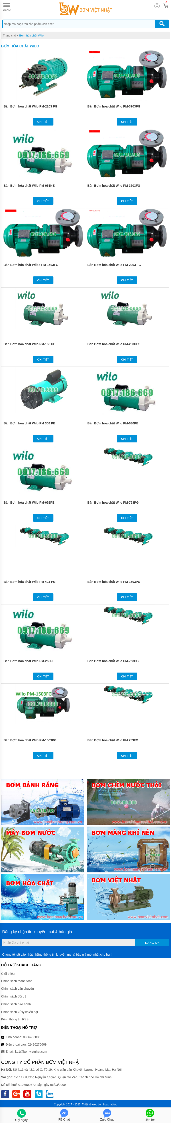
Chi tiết (43, 122)
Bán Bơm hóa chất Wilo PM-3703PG (114, 106)
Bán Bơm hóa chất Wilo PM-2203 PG (30, 106)
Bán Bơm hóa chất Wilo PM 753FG (113, 740)
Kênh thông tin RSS (14, 1019)
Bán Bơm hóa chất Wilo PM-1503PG (114, 582)
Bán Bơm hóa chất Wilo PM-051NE (29, 185)
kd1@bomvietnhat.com (31, 1051)
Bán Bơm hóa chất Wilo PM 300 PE (29, 423)
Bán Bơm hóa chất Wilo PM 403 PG (29, 582)
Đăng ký (152, 943)
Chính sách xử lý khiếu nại (19, 1012)
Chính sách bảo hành (16, 1004)
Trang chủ (9, 35)
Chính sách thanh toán (17, 981)
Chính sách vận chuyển (17, 988)
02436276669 (37, 1044)
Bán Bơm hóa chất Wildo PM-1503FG (31, 265)
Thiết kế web (89, 1104)
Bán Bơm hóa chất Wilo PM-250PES (114, 344)
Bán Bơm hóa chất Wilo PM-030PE (113, 423)
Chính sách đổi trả (13, 996)
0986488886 (32, 1037)
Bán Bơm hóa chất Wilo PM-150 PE (29, 344)
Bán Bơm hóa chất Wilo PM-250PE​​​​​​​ (29, 661)
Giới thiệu (8, 973)
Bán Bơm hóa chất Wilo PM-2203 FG (114, 265)
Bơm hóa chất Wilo (31, 35)
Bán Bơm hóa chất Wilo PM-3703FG (114, 185)
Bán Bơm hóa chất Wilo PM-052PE (29, 502)
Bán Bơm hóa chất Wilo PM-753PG (113, 502)
